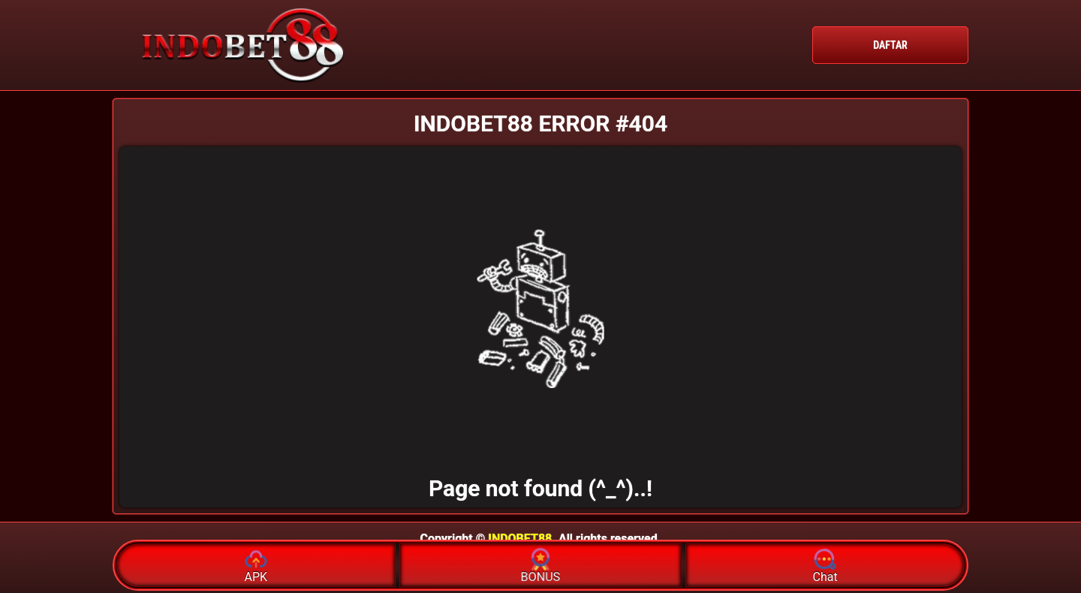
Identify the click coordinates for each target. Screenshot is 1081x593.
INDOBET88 (520, 538)
